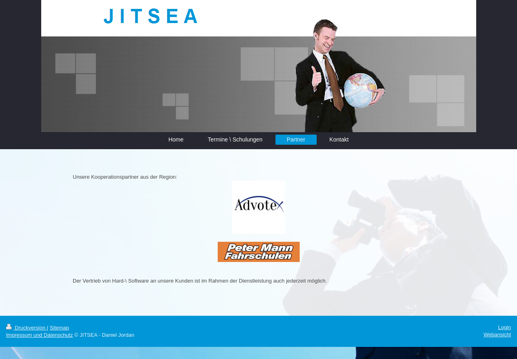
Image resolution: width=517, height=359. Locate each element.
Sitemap (59, 328)
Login (504, 327)
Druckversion (26, 328)
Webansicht (497, 335)
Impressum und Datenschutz (39, 335)
